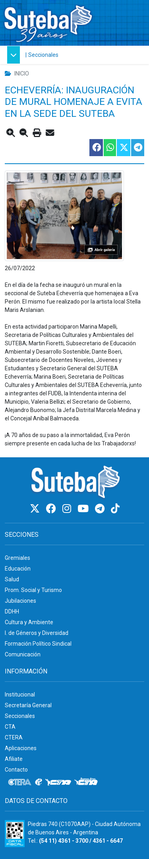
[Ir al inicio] (47, 21)
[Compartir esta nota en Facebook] (96, 147)
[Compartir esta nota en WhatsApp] (109, 147)
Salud (12, 579)
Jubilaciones (20, 601)
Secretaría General (28, 705)
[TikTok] (115, 509)
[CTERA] (20, 782)
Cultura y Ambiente (29, 622)
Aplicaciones (21, 748)
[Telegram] (101, 509)
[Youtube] (84, 509)
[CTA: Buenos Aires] (87, 782)
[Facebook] (52, 509)
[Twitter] (36, 509)
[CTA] (58, 782)
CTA (10, 727)
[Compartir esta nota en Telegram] (137, 147)
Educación (18, 568)
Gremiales (17, 558)
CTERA (14, 737)
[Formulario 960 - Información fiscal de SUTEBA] (15, 833)
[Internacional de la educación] (38, 782)
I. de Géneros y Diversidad (36, 633)
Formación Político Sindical (38, 643)
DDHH (12, 611)
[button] (14, 55)
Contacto (16, 769)
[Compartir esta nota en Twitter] (123, 147)
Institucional (20, 694)
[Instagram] (68, 509)
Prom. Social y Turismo (33, 590)
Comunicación (23, 654)
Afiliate (14, 759)
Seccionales (43, 55)
